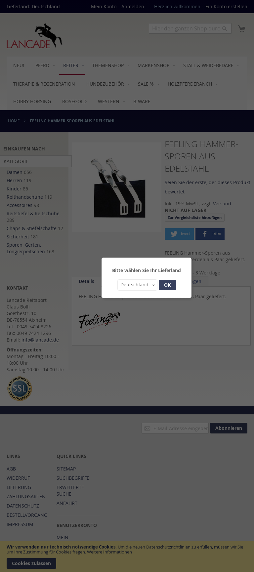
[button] (137, 285)
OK (167, 285)
